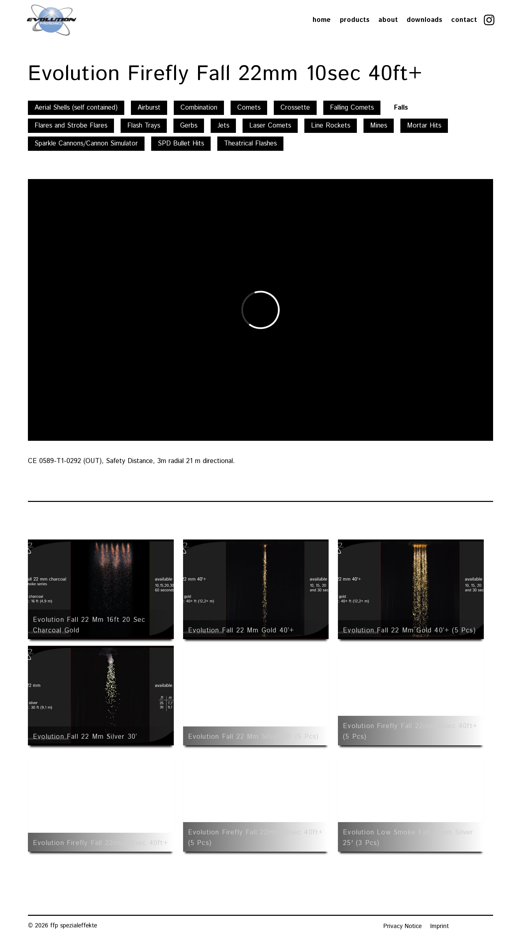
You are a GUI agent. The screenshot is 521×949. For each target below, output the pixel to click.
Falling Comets (352, 108)
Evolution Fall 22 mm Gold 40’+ (241, 630)
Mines (378, 126)
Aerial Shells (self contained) (76, 108)
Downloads (425, 20)
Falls (401, 108)
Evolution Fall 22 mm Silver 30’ (85, 737)
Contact (464, 20)
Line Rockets (330, 126)
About (388, 20)
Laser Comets (270, 126)
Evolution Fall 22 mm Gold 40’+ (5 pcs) (409, 630)
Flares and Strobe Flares (71, 126)
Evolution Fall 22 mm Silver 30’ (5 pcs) (253, 737)
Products (355, 20)
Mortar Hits (424, 126)
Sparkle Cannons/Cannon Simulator (86, 143)
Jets (223, 126)
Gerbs (188, 126)
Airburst (149, 108)
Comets (248, 108)
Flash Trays (143, 126)
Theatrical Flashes (250, 143)
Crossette (295, 108)
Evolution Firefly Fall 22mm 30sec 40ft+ (100, 843)
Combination (198, 108)
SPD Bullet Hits (181, 143)
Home (322, 20)
